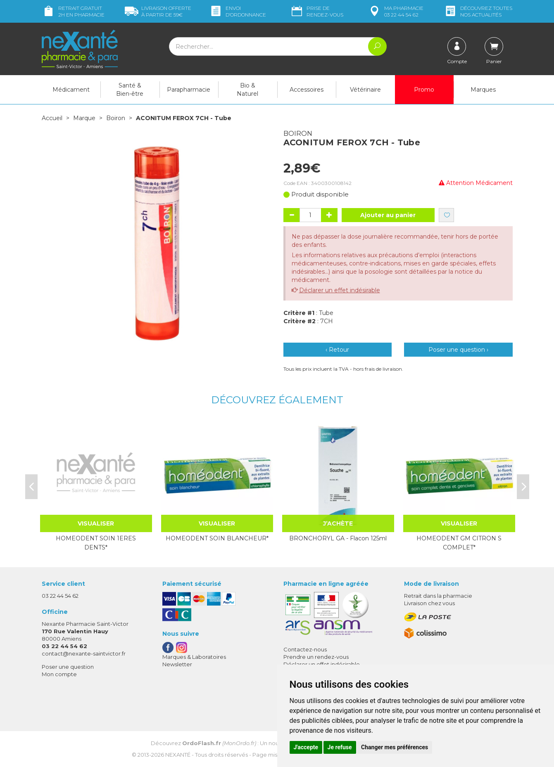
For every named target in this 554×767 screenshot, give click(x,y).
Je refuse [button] (340, 747)
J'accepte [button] (306, 747)
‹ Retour (337, 349)
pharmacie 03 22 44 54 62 (395, 11)
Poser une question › (458, 349)
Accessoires (306, 89)
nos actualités (478, 11)
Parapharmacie (188, 89)
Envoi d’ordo (237, 11)
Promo (424, 89)
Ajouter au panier (388, 215)
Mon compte (59, 674)
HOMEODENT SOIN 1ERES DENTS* (96, 543)
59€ (158, 11)
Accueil (52, 118)
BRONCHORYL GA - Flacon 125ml (338, 538)
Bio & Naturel (247, 89)
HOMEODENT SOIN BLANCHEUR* (217, 538)
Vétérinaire (365, 89)
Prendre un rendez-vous (316, 656)
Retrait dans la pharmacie (438, 595)
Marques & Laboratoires (194, 656)
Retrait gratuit (73, 11)
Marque (84, 118)
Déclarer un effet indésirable (339, 290)
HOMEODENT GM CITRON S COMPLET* (459, 543)
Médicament (71, 89)
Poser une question (68, 666)
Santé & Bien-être (129, 89)
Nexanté (177, 754)
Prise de (316, 11)
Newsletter (177, 664)
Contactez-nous (305, 649)
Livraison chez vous (429, 603)
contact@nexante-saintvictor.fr (84, 653)
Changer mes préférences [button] (394, 747)
